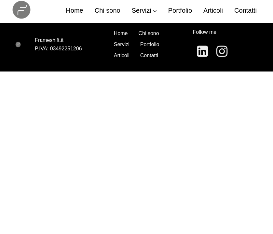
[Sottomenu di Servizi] (155, 10)
